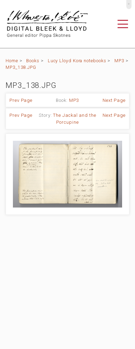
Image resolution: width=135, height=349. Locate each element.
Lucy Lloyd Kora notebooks (77, 60)
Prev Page (20, 100)
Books (32, 60)
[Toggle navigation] (123, 24)
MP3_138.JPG (21, 67)
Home (12, 60)
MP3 (119, 60)
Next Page (114, 100)
